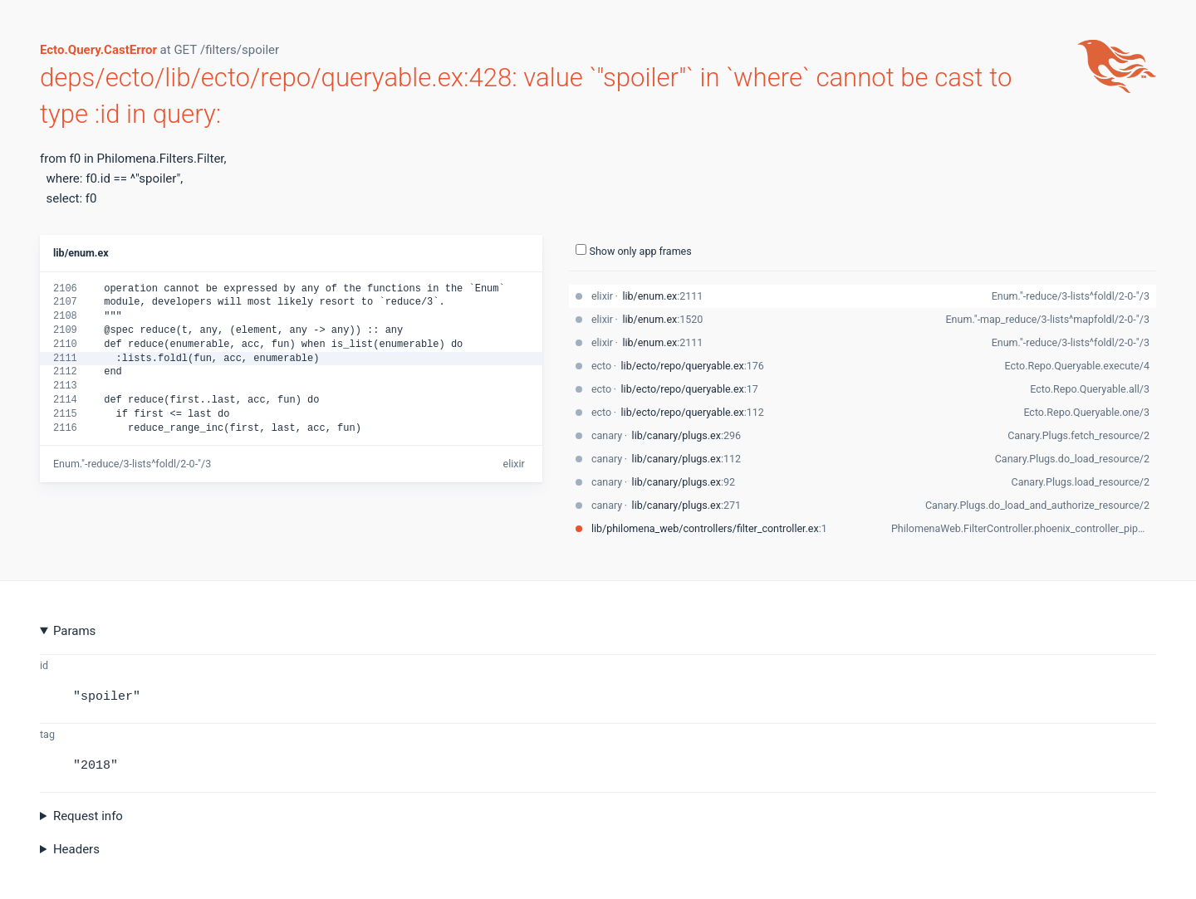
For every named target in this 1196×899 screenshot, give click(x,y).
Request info (88, 816)
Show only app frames (634, 250)
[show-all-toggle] (581, 249)
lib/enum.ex (81, 253)
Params (74, 630)
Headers (76, 849)
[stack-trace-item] (862, 296)
